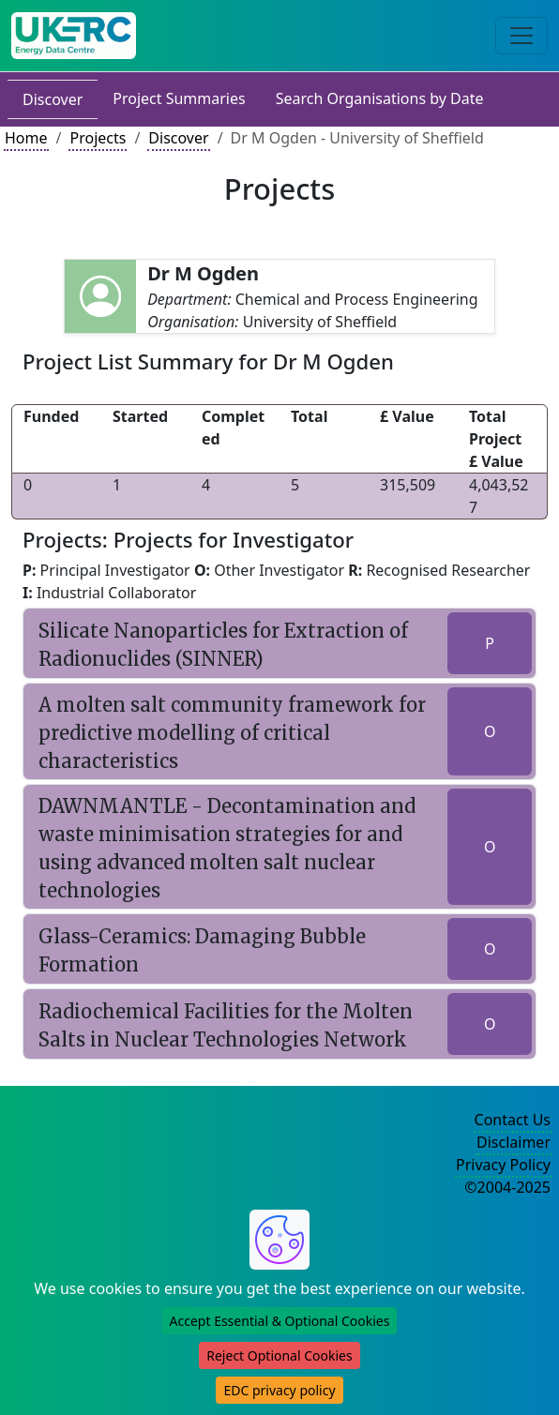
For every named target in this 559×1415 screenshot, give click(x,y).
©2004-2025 (507, 1187)
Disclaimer (513, 1142)
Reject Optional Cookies (279, 1355)
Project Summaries (179, 98)
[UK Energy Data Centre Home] (73, 36)
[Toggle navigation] (521, 35)
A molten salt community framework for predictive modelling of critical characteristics (232, 733)
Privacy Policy (503, 1164)
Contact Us (513, 1119)
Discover (53, 99)
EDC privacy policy (279, 1390)
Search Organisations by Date (380, 98)
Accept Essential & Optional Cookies (280, 1321)
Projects (97, 138)
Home (26, 138)
